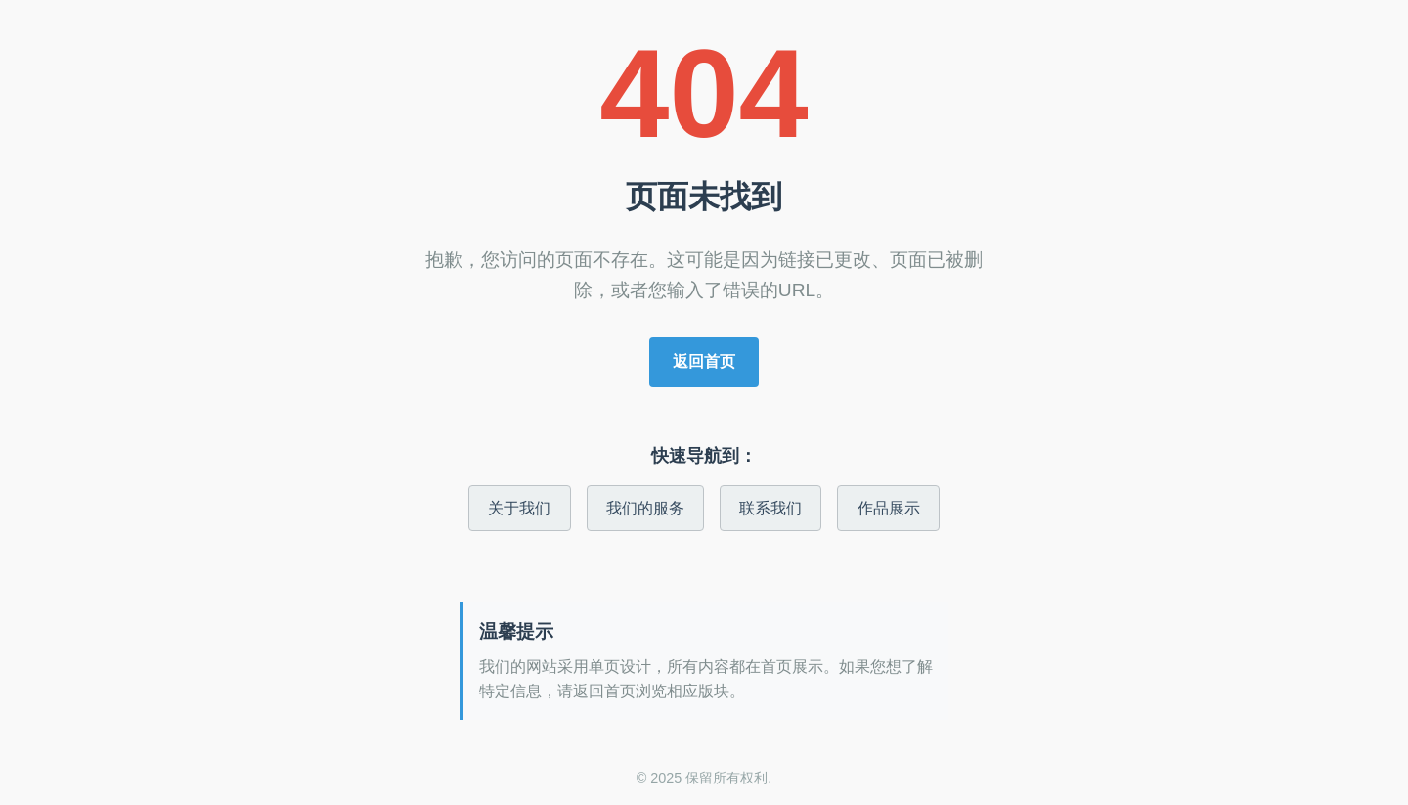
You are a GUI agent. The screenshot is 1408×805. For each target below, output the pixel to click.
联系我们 (770, 508)
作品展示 (889, 508)
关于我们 (519, 508)
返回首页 (704, 361)
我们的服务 (645, 508)
